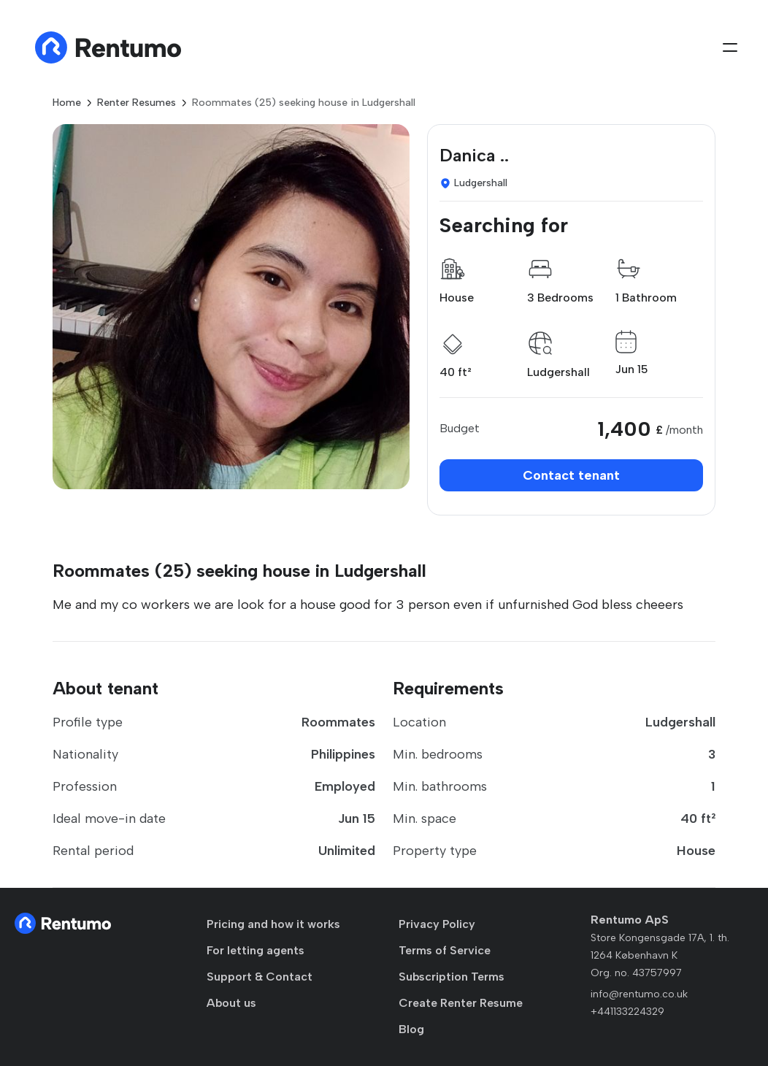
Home (67, 102)
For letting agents (255, 950)
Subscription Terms (451, 976)
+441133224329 (627, 1011)
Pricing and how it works (273, 924)
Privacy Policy (437, 924)
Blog (411, 1029)
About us (231, 1003)
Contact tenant (571, 475)
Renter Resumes (136, 102)
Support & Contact (259, 976)
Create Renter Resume (461, 1003)
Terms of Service (445, 950)
